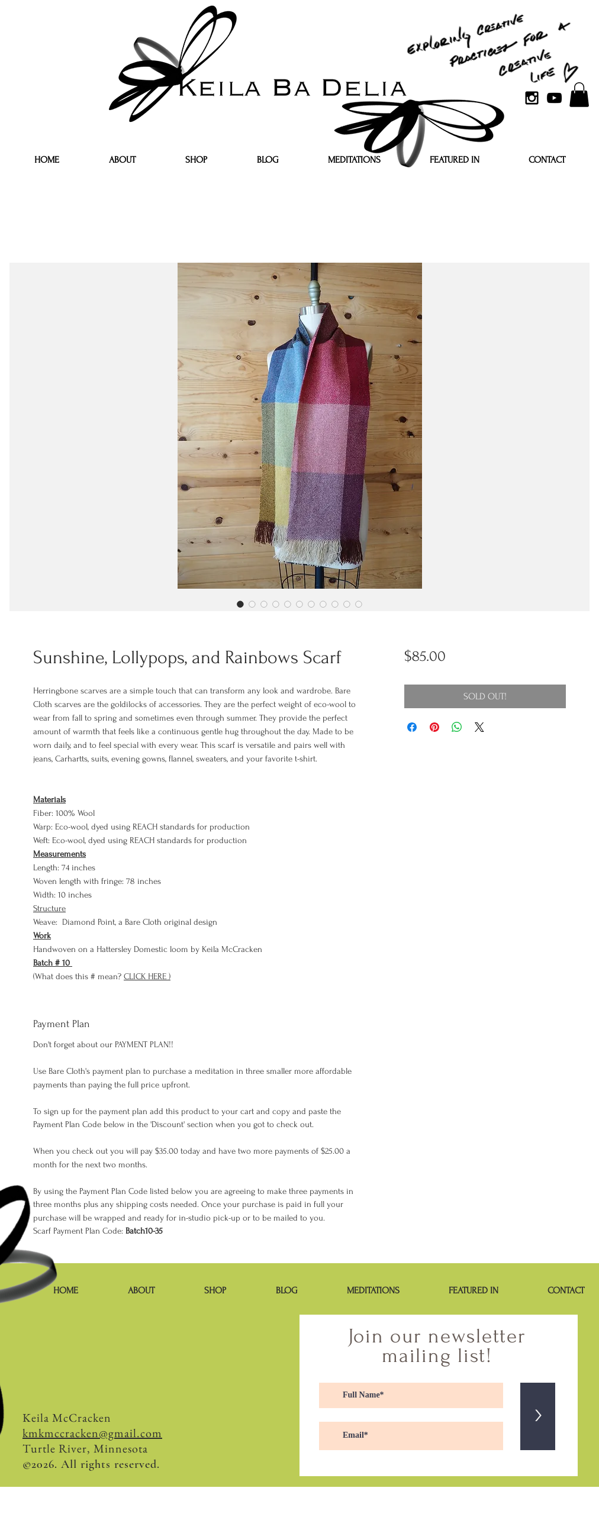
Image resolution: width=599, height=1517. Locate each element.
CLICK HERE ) (147, 976)
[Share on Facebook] (412, 727)
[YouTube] (554, 98)
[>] (537, 1416)
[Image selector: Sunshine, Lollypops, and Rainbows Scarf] (240, 604)
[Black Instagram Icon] (532, 98)
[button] (579, 94)
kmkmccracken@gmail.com (92, 1433)
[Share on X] (479, 727)
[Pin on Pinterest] (434, 727)
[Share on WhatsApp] (457, 727)
